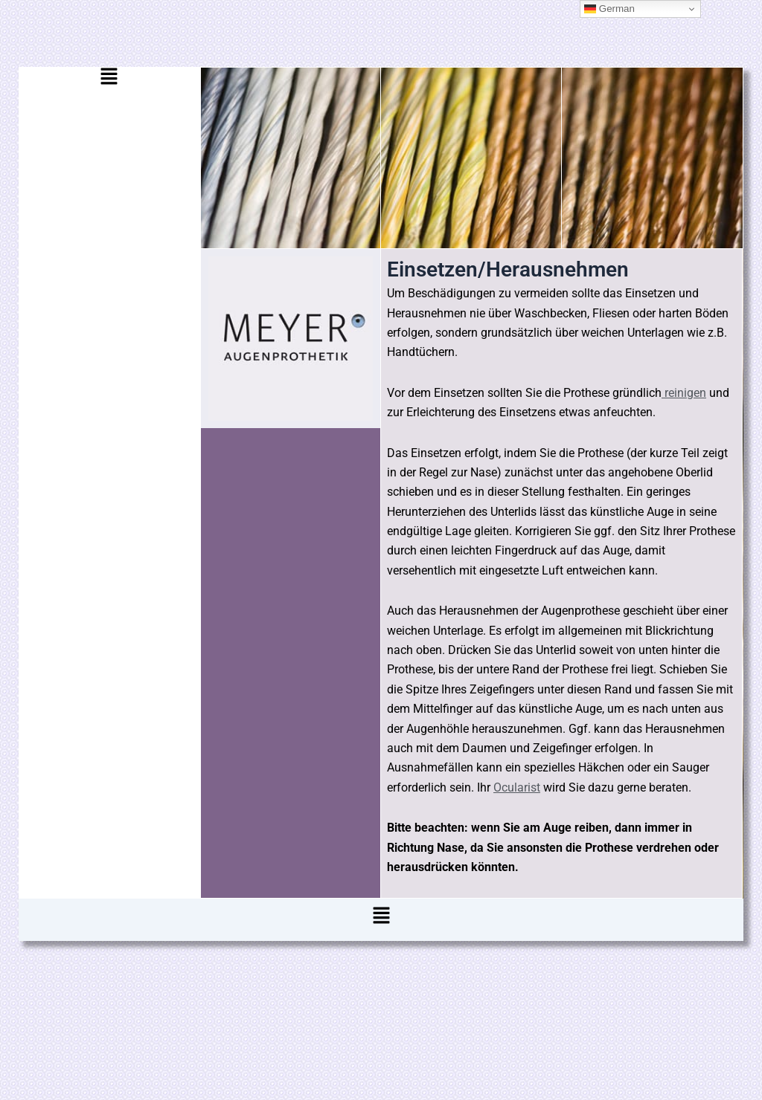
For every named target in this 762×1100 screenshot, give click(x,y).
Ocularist (516, 787)
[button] (109, 80)
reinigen (684, 393)
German (609, 9)
